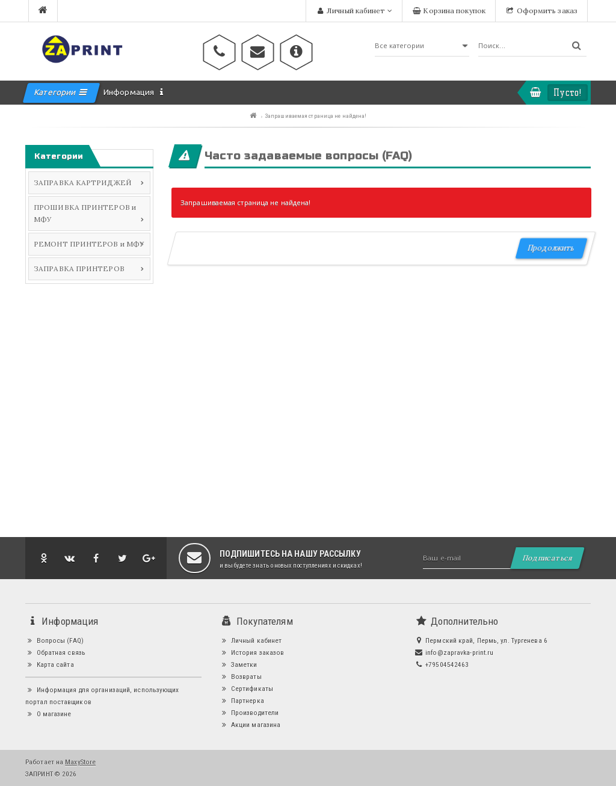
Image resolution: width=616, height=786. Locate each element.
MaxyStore (80, 762)
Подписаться (547, 557)
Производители (249, 712)
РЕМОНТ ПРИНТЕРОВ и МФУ (89, 243)
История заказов (252, 652)
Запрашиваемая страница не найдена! (315, 115)
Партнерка (241, 700)
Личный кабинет (251, 640)
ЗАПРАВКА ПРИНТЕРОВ (79, 268)
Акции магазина (250, 724)
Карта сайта (49, 664)
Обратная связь (55, 652)
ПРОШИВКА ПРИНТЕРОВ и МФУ (85, 213)
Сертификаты (246, 688)
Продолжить (551, 248)
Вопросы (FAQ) (54, 640)
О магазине (48, 714)
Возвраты (240, 676)
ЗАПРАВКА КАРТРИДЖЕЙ (83, 182)
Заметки (238, 664)
